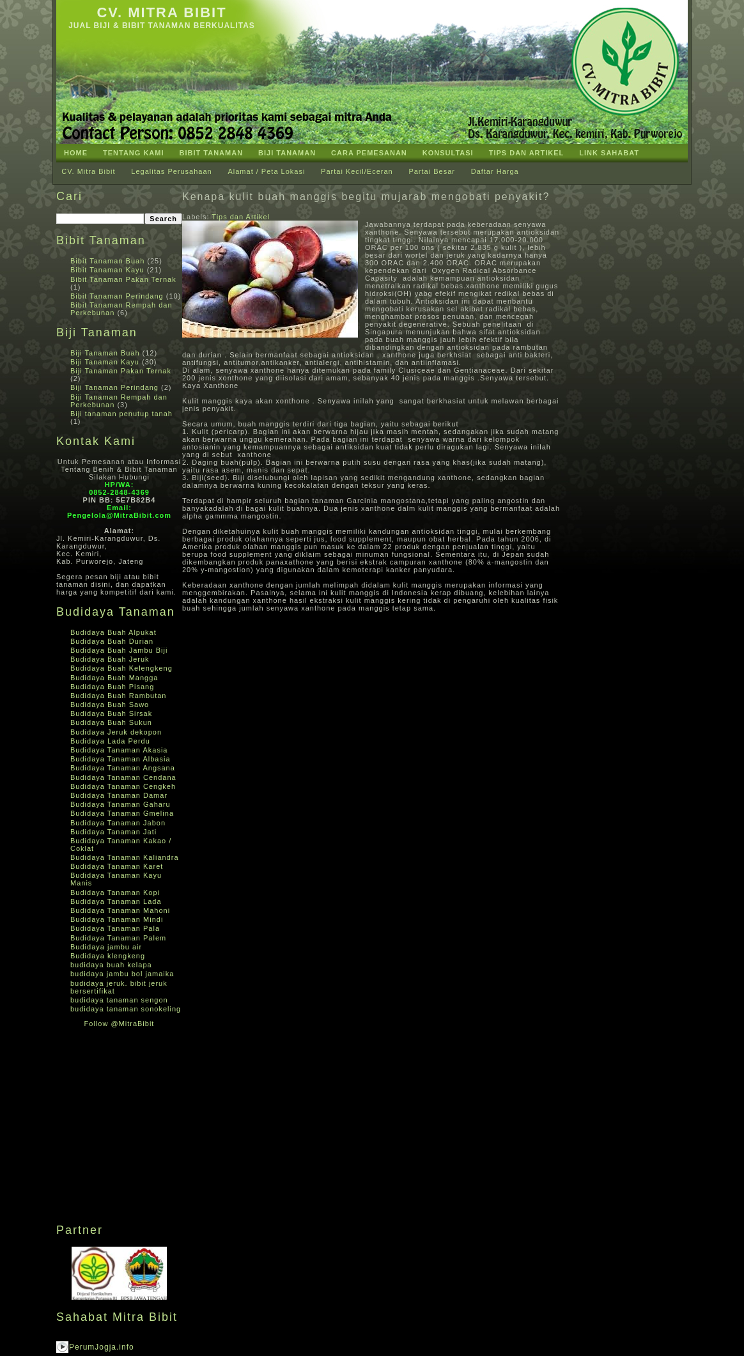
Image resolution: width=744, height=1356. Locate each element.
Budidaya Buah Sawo (109, 704)
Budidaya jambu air (106, 947)
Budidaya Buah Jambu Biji (118, 650)
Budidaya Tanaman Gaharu (120, 804)
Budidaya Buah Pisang (112, 686)
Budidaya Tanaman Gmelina (122, 813)
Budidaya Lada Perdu (110, 741)
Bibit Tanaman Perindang (117, 296)
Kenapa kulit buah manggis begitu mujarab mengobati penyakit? (366, 196)
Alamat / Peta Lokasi (266, 171)
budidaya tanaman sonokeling (125, 1009)
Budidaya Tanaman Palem (118, 938)
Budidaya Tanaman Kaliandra (124, 857)
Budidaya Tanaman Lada (116, 901)
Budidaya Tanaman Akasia (118, 750)
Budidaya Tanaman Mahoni (120, 910)
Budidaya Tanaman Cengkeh (123, 786)
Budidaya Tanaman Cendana (123, 777)
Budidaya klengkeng (107, 956)
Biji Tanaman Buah (105, 353)
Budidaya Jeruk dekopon (116, 732)
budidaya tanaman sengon (119, 1000)
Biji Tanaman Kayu (104, 362)
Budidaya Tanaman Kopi (115, 892)
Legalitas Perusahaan (171, 171)
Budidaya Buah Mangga (114, 678)
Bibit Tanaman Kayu (107, 270)
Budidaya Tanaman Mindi (116, 919)
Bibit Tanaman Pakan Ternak (123, 279)
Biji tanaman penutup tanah (121, 413)
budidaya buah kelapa (111, 965)
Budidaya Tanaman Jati (113, 832)
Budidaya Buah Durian (111, 641)
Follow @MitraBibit (119, 1023)
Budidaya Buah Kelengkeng (121, 668)
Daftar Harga (495, 171)
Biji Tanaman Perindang (114, 387)
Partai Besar (431, 171)
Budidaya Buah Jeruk (110, 659)
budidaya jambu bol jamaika (122, 974)
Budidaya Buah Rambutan (118, 695)
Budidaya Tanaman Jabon (118, 823)
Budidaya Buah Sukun (111, 722)
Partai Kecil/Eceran (357, 171)
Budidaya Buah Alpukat (113, 632)
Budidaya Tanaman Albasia (120, 759)
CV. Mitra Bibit (161, 12)
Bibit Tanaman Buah (107, 261)
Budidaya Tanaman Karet (116, 866)
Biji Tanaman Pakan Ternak (120, 371)
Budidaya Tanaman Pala (115, 928)
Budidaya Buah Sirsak (111, 713)
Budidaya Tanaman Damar (118, 795)
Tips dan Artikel (241, 217)
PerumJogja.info (101, 1347)
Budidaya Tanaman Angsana (122, 768)
